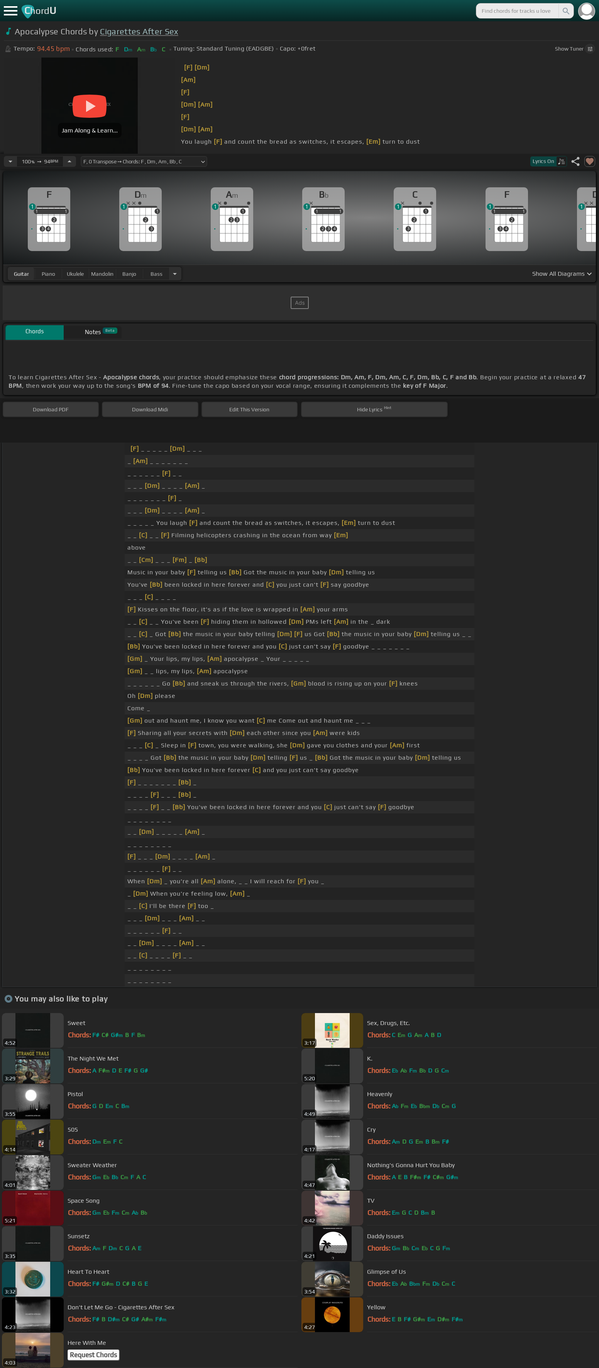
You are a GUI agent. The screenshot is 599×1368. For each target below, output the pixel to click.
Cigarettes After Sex (139, 31)
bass (156, 274)
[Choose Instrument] (175, 274)
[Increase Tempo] (69, 161)
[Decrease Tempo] (10, 161)
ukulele (75, 274)
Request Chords (93, 1355)
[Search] (565, 11)
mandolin (102, 274)
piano (48, 274)
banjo (129, 274)
